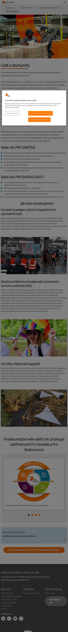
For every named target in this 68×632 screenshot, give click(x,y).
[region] (34, 108)
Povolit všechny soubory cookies (39, 119)
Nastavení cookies (12, 113)
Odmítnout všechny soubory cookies (40, 113)
